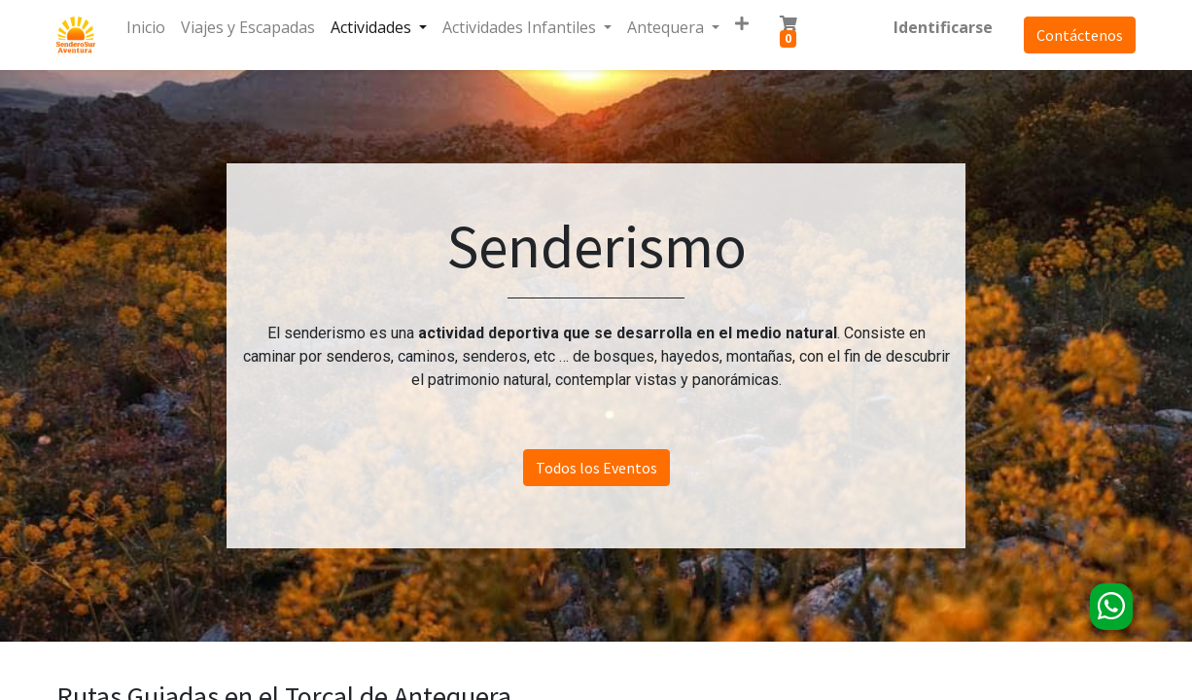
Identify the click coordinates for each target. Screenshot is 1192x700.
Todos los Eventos (596, 467)
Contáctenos (1079, 35)
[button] (741, 23)
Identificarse (943, 27)
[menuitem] (146, 27)
